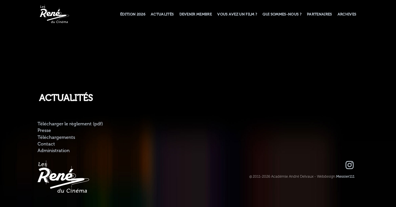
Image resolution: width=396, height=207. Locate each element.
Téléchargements (56, 137)
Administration (54, 150)
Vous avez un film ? (237, 14)
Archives (347, 14)
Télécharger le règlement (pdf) (70, 123)
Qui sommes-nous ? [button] (281, 14)
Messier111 (345, 177)
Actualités (162, 14)
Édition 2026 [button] (132, 14)
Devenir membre (195, 14)
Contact (46, 144)
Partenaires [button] (319, 14)
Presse (44, 130)
